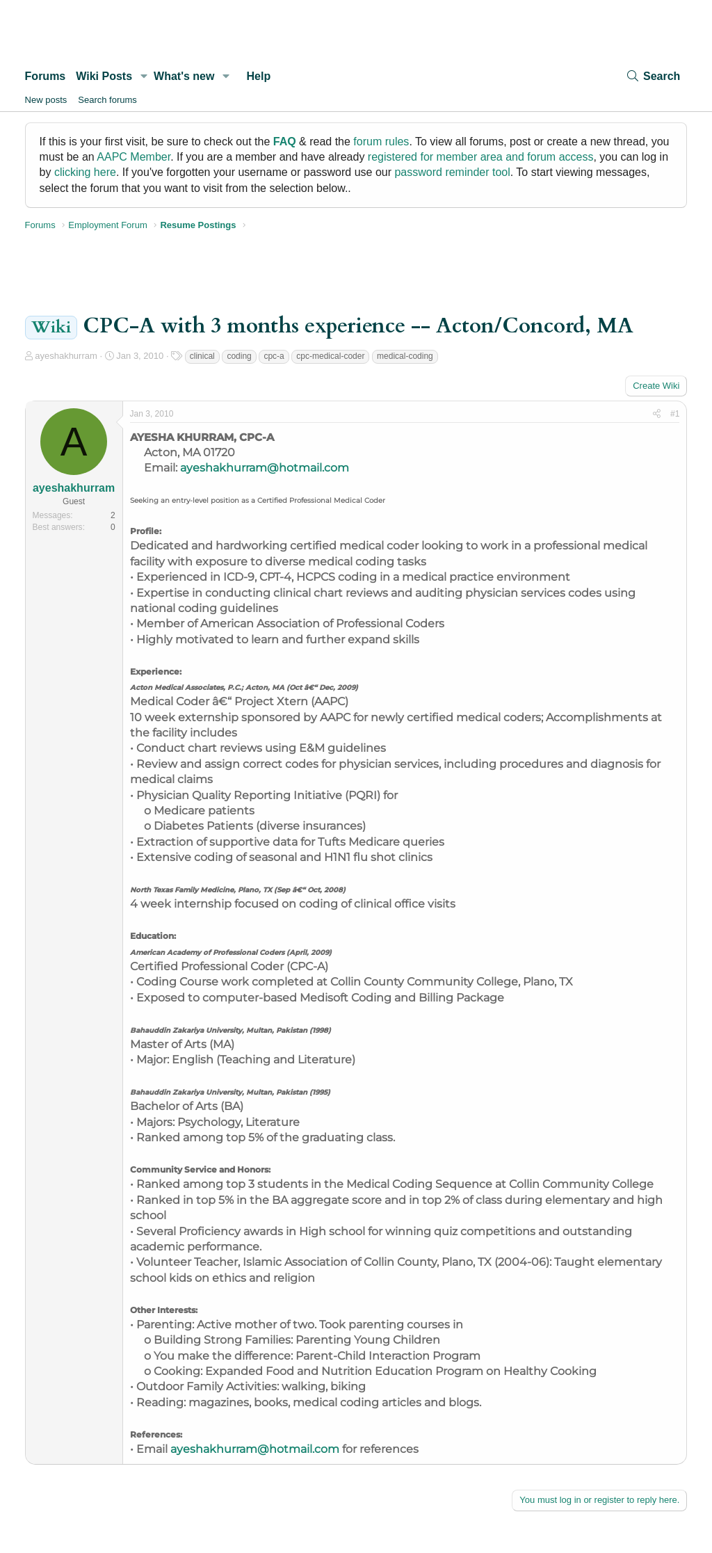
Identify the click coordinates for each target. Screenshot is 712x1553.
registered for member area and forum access (481, 157)
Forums (45, 76)
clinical (202, 356)
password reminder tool (452, 172)
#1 (674, 414)
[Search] (653, 76)
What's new (184, 76)
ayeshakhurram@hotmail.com (264, 467)
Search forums (107, 100)
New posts (46, 100)
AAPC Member (133, 157)
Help (259, 76)
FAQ (284, 141)
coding (239, 356)
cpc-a (274, 356)
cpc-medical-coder (330, 356)
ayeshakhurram (66, 356)
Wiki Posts (104, 76)
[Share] (656, 414)
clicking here (85, 172)
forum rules (381, 141)
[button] (144, 76)
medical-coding (405, 356)
